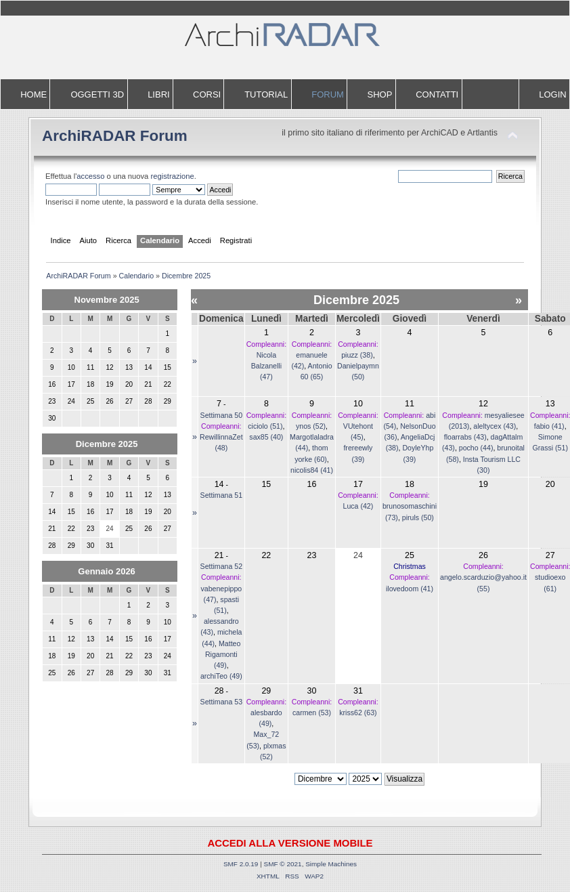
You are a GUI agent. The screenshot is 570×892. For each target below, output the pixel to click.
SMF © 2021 (283, 864)
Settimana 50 (221, 415)
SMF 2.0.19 (241, 864)
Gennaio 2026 (106, 571)
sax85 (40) (266, 437)
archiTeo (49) (221, 676)
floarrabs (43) (465, 437)
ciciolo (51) (265, 426)
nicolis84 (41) (311, 470)
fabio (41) (549, 426)
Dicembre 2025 (107, 444)
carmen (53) (311, 712)
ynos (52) (311, 426)
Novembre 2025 (106, 300)
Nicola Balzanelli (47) (266, 366)
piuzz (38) (357, 355)
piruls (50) (418, 517)
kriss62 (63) (357, 712)
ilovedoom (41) (409, 589)
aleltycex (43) (494, 426)
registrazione (172, 176)
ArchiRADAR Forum (115, 135)
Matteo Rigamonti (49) (222, 654)
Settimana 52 (221, 566)
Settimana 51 (221, 495)
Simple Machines (331, 864)
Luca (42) (358, 506)
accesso (90, 176)
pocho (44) (476, 448)
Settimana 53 (221, 702)
